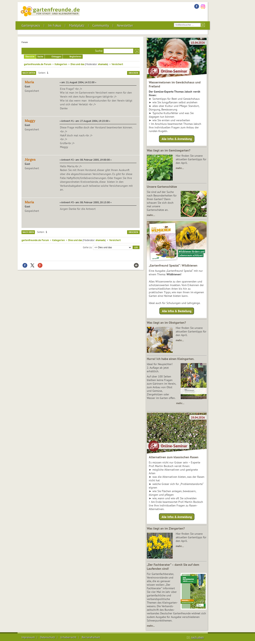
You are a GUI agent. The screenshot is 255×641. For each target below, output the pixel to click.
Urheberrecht (68, 637)
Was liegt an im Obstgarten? (166, 322)
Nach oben (28, 232)
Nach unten (29, 72)
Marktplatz (76, 25)
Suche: (99, 51)
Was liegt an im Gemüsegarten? (168, 150)
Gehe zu (87, 247)
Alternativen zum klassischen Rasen (173, 457)
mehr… (180, 168)
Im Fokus (54, 25)
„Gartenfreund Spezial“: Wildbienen (173, 265)
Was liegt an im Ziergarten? (166, 528)
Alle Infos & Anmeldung (177, 139)
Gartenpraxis (31, 25)
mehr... (151, 625)
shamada (102, 64)
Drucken (133, 72)
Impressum (28, 637)
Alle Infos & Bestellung (176, 311)
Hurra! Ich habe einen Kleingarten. (170, 359)
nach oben (197, 637)
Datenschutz (47, 637)
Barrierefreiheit (91, 637)
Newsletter (125, 25)
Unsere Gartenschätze (162, 187)
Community (100, 25)
